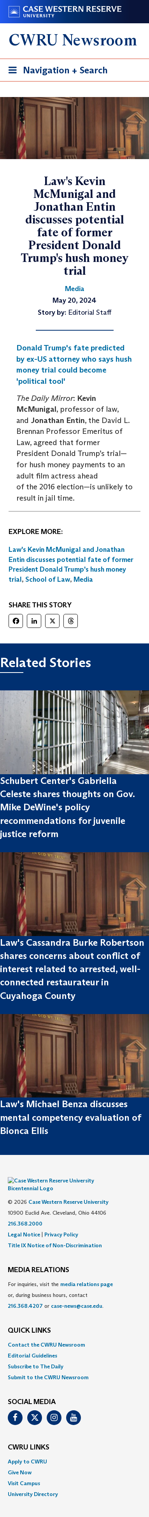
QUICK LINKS (29, 1319)
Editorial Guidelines (32, 1343)
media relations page (86, 1272)
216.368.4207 (25, 1294)
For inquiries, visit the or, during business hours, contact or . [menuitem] (60, 1283)
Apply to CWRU (27, 1449)
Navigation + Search (56, 71)
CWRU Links (28, 1436)
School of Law (47, 579)
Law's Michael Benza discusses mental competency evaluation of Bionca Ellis (70, 1117)
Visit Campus (24, 1471)
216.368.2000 (25, 1211)
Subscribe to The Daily (35, 1354)
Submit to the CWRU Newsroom (48, 1365)
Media (83, 579)
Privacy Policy (61, 1222)
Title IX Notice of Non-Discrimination (55, 1233)
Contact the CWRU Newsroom (46, 1333)
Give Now (20, 1460)
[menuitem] (74, 1333)
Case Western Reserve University (68, 1190)
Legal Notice (24, 1222)
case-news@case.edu (76, 1294)
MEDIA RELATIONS (38, 1258)
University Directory (33, 1482)
